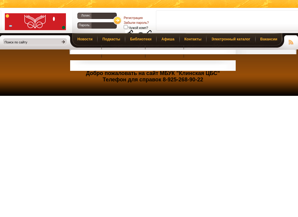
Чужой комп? (138, 28)
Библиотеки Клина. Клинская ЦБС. (35, 21)
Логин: (85, 15)
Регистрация (133, 18)
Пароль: (84, 25)
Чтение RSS (291, 41)
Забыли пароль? (136, 22)
